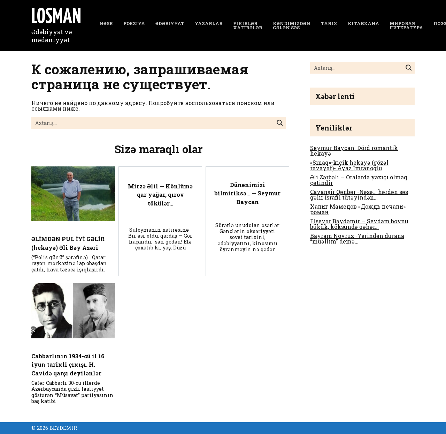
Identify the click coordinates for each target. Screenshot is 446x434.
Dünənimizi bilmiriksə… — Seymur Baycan (247, 192)
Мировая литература (406, 26)
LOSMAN (56, 17)
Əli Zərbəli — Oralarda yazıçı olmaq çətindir (358, 179)
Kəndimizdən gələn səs (291, 26)
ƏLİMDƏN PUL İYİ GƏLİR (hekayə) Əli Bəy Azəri (69, 243)
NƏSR (106, 23)
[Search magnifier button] (280, 123)
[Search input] (153, 123)
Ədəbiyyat (169, 23)
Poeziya (134, 23)
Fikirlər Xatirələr (247, 26)
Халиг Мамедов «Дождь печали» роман (358, 209)
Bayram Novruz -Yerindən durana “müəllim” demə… (357, 238)
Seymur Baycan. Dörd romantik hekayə (354, 150)
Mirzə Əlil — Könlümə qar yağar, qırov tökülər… (160, 194)
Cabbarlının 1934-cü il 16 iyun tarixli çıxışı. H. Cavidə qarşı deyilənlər (70, 364)
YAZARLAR (209, 23)
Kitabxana (363, 23)
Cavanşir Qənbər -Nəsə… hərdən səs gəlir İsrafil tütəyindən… (359, 194)
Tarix (329, 23)
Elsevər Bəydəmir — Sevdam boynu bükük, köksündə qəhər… (359, 223)
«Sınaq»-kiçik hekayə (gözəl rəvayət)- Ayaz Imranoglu (349, 165)
